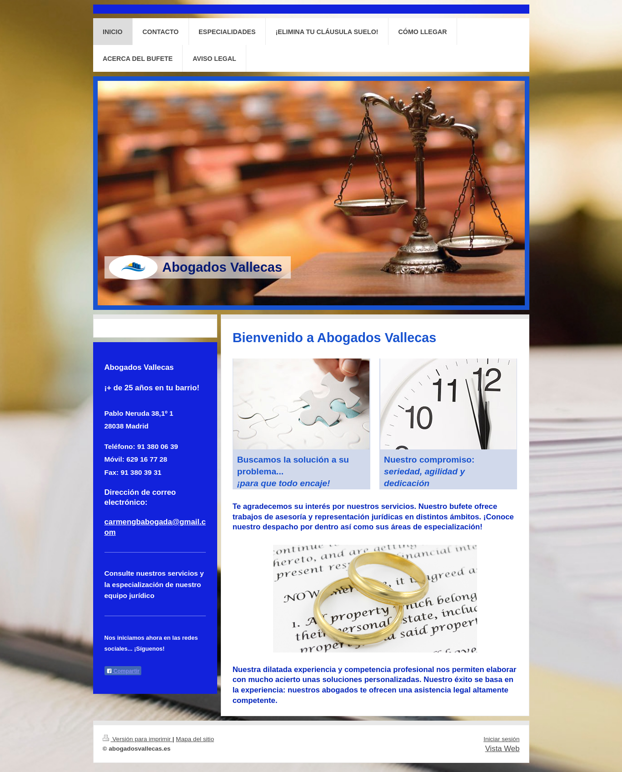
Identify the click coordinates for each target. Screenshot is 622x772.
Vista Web (502, 748)
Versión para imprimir (138, 739)
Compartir (123, 671)
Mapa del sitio (195, 739)
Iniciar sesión (501, 739)
